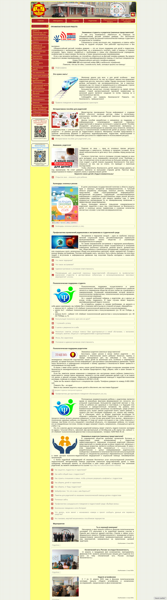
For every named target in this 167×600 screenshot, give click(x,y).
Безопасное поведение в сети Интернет (70, 508)
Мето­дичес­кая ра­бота (37, 68)
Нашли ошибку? (160, 598)
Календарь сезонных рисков (69, 226)
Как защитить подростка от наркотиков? (70, 470)
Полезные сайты (61, 499)
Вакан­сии (36, 102)
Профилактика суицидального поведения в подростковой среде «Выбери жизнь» (87, 504)
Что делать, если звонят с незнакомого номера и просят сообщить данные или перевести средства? (94, 513)
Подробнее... (56, 545)
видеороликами (128, 448)
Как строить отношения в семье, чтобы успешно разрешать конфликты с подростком (88, 478)
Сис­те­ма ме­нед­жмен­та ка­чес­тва (37, 63)
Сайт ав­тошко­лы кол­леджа (127, 21)
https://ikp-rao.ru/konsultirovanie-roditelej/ (105, 465)
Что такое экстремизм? (64, 264)
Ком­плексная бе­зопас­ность (37, 57)
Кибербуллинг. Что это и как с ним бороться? (72, 491)
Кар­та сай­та (36, 115)
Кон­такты (35, 96)
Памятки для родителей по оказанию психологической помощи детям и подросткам (88, 495)
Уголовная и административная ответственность (74, 342)
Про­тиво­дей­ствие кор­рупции (39, 52)
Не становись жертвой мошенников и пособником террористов (80, 518)
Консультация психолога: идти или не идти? (72, 319)
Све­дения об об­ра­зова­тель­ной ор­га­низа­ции (38, 46)
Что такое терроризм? (64, 260)
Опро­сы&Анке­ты (38, 99)
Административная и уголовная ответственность (74, 269)
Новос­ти (35, 42)
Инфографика (60, 68)
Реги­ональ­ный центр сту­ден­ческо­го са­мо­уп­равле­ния (40, 87)
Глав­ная (41, 21)
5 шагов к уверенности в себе (67, 327)
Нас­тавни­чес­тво (38, 72)
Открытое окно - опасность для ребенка (71, 177)
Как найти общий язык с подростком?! (70, 474)
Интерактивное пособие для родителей (73, 139)
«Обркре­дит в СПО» (40, 112)
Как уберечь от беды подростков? (68, 487)
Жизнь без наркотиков (64, 338)
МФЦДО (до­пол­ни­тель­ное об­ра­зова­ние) (38, 80)
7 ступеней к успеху (63, 323)
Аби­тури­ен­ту (58, 21)
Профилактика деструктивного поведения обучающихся (81, 394)
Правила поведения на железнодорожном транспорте (76, 103)
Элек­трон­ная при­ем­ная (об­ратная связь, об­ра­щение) (40, 107)
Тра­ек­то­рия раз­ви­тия (40, 75)
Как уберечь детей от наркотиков (68, 483)
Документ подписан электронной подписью (68, 390)
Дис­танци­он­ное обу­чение (38, 92)
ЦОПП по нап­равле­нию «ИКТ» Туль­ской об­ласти (40, 32)
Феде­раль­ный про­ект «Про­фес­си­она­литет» (40, 38)
